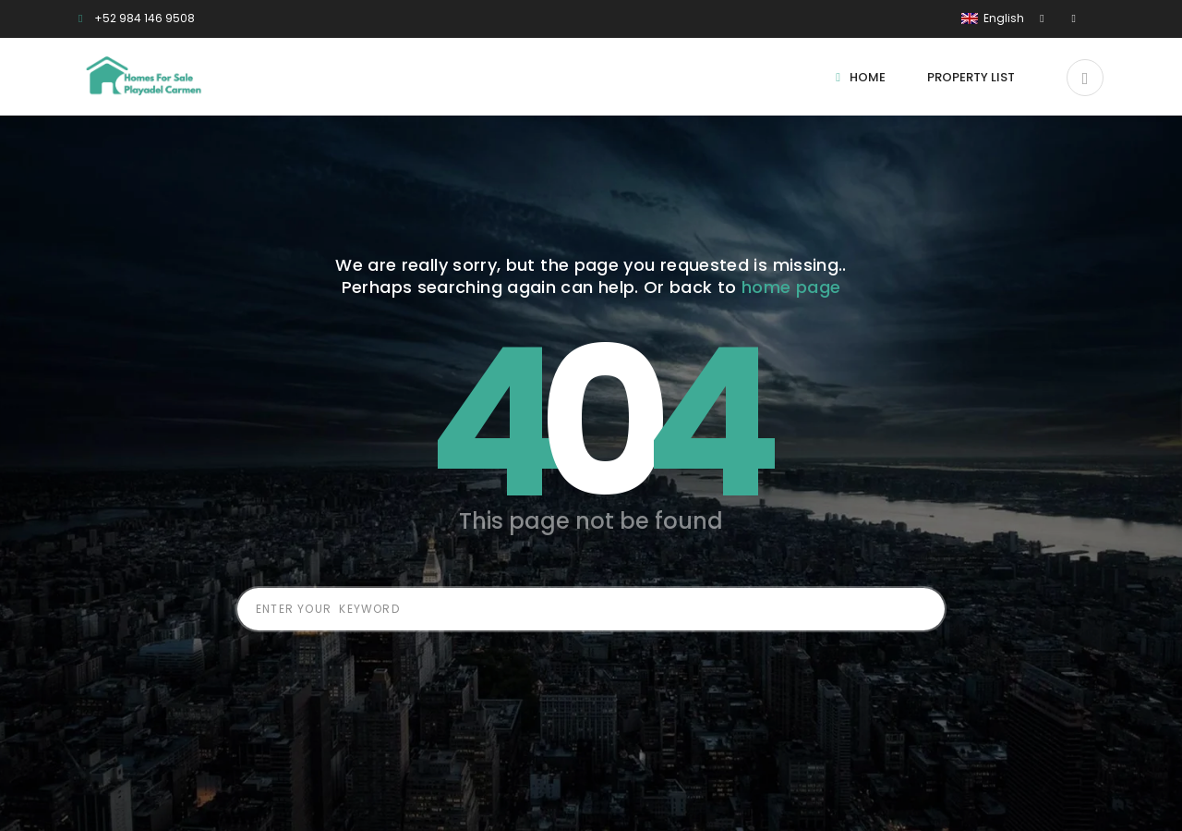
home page (791, 287)
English (994, 18)
